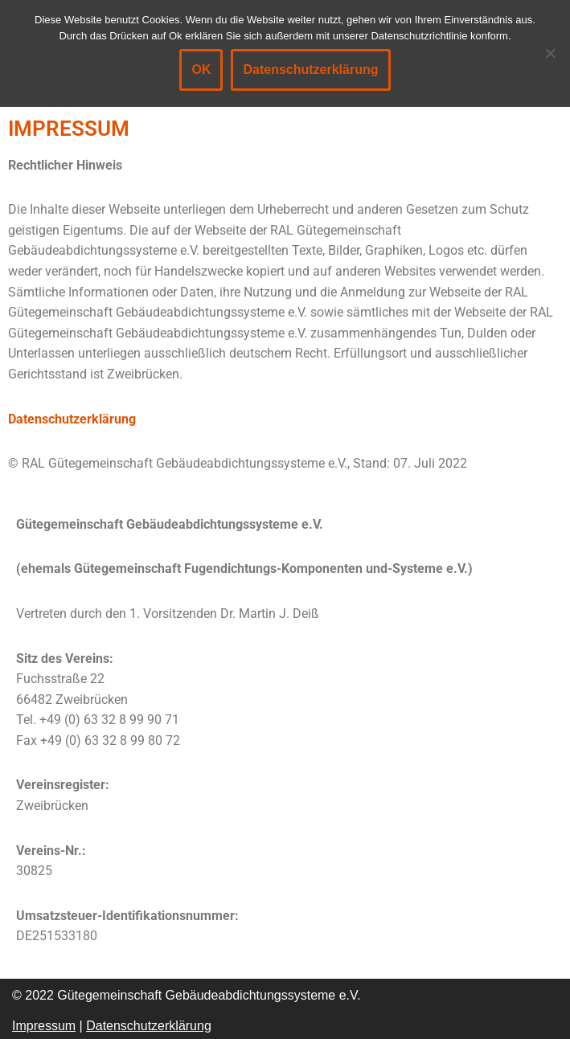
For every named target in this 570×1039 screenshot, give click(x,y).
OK (201, 69)
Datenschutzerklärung (72, 419)
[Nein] (550, 53)
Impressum (44, 1026)
